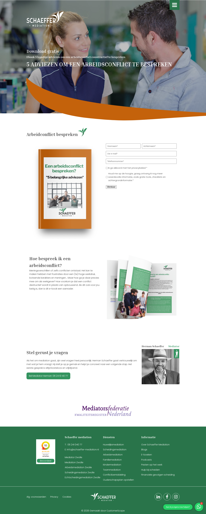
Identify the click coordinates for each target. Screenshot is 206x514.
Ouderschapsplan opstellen (118, 479)
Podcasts (146, 459)
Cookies (66, 496)
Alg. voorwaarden (36, 496)
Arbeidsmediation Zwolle (78, 467)
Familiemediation (112, 459)
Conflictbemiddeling (114, 474)
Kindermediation (112, 464)
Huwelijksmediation (113, 444)
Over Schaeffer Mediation (155, 444)
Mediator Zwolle (73, 457)
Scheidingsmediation (114, 449)
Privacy (54, 496)
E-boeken (146, 454)
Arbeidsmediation (113, 454)
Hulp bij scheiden (150, 469)
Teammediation (112, 469)
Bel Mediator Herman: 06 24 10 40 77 (48, 375)
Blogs (144, 449)
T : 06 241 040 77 (73, 444)
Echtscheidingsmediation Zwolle (82, 477)
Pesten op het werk (151, 464)
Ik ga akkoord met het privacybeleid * (127, 167)
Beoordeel (45, 460)
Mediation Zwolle (74, 462)
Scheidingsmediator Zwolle (79, 472)
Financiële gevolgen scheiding (158, 474)
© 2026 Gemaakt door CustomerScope (103, 510)
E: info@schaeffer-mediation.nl (82, 449)
